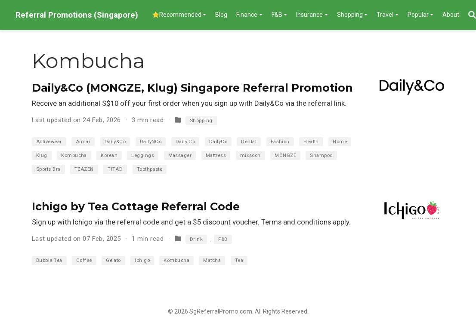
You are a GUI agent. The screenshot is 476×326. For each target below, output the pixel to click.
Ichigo (142, 260)
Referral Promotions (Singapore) (76, 15)
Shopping (201, 120)
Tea (239, 260)
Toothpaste (150, 169)
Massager (180, 155)
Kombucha (74, 155)
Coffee (84, 260)
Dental (249, 142)
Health (311, 142)
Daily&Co (115, 142)
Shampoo (321, 155)
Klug (41, 155)
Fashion (280, 142)
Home (340, 142)
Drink (196, 239)
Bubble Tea (49, 260)
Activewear (49, 142)
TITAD (115, 169)
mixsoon (250, 155)
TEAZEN (84, 169)
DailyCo (218, 142)
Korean (109, 155)
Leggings (142, 155)
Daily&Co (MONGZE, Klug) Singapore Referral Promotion (192, 87)
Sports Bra (48, 169)
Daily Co (185, 142)
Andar (83, 142)
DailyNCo (151, 142)
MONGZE (285, 155)
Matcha (212, 260)
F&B (222, 239)
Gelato (113, 260)
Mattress (216, 155)
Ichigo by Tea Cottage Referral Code (136, 206)
